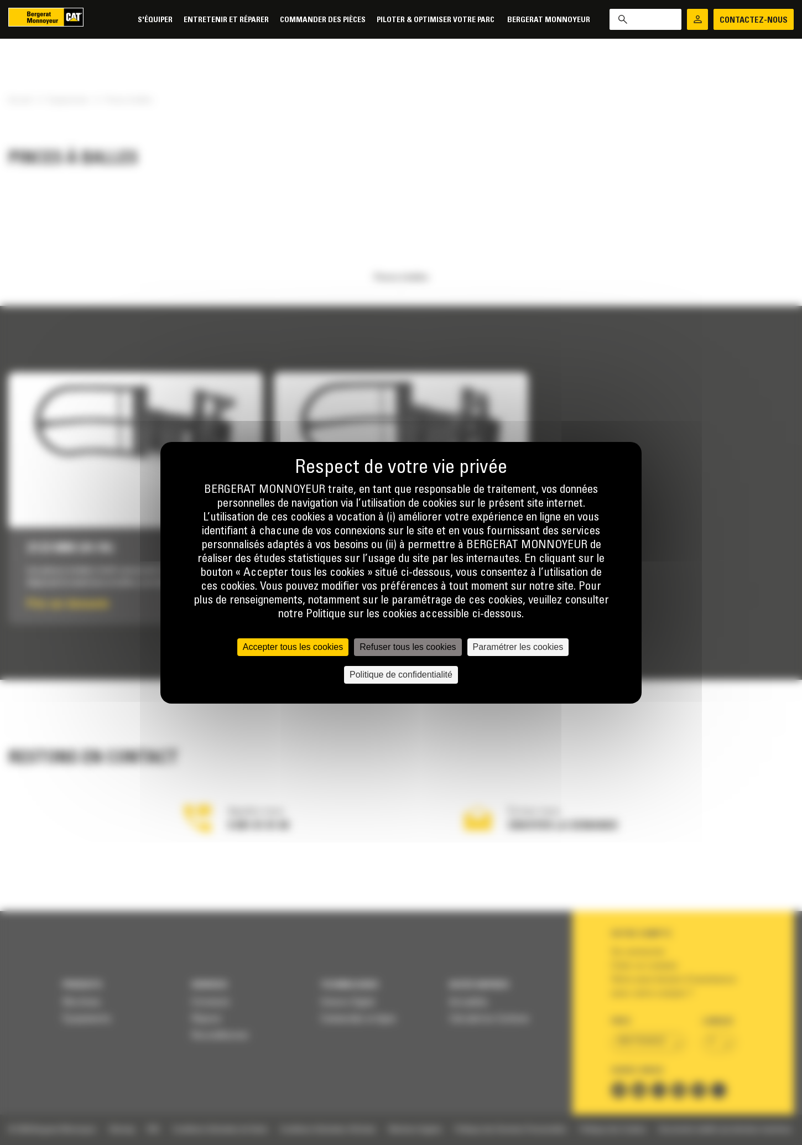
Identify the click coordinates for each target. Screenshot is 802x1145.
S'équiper (155, 20)
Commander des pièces (323, 20)
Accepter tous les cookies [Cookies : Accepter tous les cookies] (293, 647)
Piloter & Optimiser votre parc (436, 20)
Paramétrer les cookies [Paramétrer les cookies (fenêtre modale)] (518, 647)
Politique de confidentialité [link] (401, 674)
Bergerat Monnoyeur (548, 20)
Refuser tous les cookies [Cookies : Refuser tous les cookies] (408, 647)
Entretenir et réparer (226, 20)
